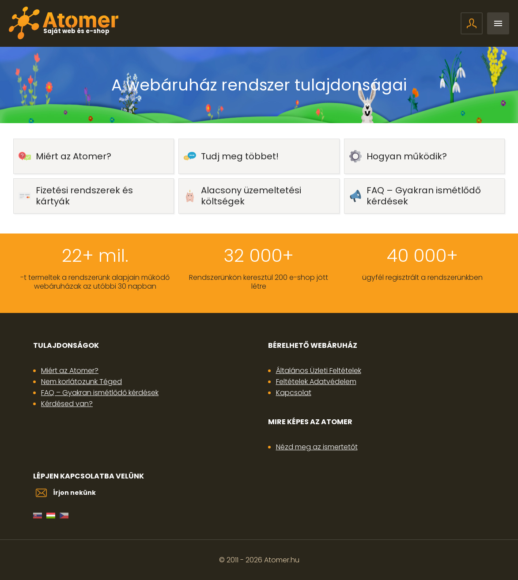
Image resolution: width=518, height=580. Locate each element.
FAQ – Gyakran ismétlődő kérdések (100, 393)
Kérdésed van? (67, 404)
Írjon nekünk (74, 492)
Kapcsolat (293, 393)
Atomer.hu (281, 560)
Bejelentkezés (472, 23)
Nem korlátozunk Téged (81, 382)
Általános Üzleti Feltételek (318, 370)
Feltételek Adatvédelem (316, 382)
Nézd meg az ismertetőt (317, 447)
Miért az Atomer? (69, 370)
